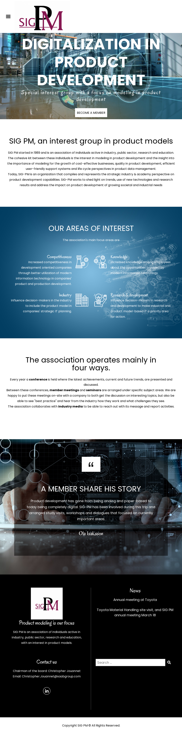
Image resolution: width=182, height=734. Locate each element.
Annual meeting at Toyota (135, 599)
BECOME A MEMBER (91, 113)
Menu (9, 16)
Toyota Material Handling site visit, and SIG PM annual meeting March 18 (135, 612)
